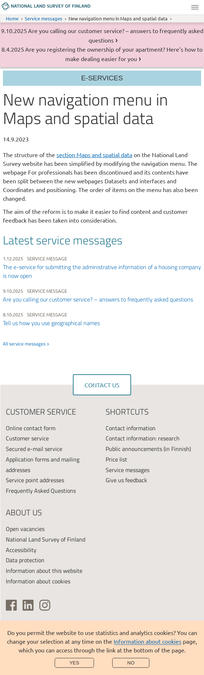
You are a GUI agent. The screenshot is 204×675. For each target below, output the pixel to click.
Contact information (131, 428)
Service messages (43, 18)
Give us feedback (126, 480)
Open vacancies (25, 528)
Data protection (25, 560)
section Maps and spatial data (94, 154)
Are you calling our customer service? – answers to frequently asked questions (98, 299)
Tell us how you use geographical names (51, 323)
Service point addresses (35, 480)
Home (12, 18)
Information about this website (44, 570)
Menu (195, 7)
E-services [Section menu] (102, 78)
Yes (74, 663)
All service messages (24, 343)
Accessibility (21, 550)
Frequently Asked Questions (41, 490)
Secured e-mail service (34, 448)
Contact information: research (143, 438)
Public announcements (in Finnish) (148, 448)
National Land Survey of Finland (45, 539)
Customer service (27, 438)
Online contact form (30, 428)
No (130, 663)
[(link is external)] (11, 605)
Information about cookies (147, 641)
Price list (116, 459)
